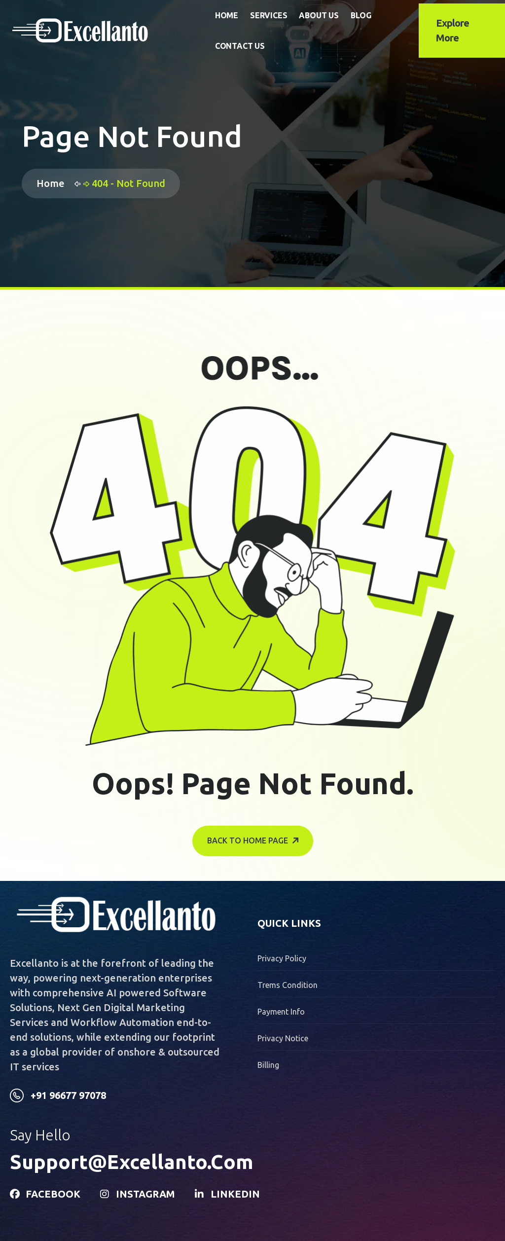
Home (226, 15)
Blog (361, 15)
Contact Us (240, 45)
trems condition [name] (287, 985)
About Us (318, 15)
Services (268, 15)
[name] (111, 30)
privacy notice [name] (282, 1038)
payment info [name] (281, 1011)
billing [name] (268, 1064)
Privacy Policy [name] (281, 958)
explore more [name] (452, 30)
